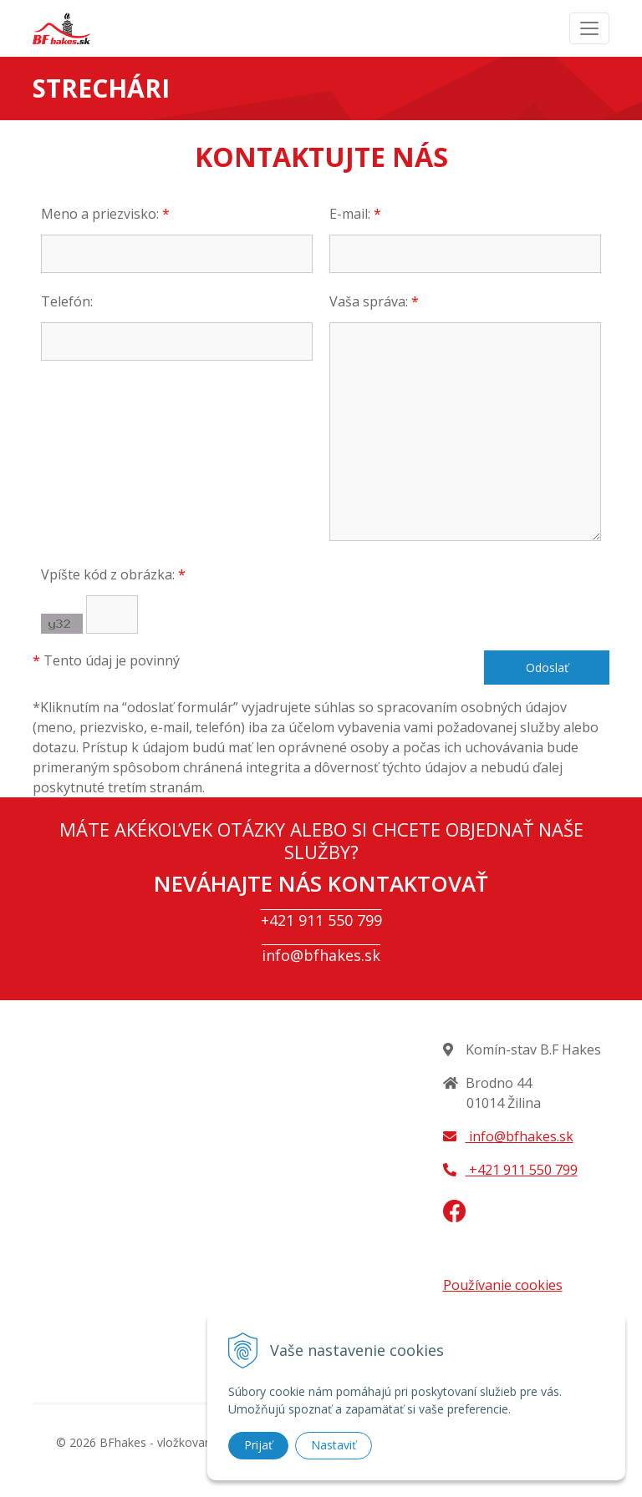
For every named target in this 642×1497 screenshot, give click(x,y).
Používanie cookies (503, 1285)
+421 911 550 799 (321, 920)
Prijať (258, 1445)
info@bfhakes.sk (321, 955)
